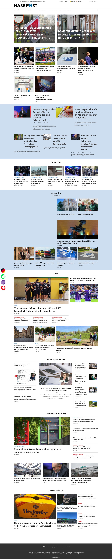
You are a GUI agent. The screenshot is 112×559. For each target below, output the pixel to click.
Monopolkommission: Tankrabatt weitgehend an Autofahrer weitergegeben (33, 141)
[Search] (97, 10)
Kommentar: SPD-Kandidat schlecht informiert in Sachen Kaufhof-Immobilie (80, 366)
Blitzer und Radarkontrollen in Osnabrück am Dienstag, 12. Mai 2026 (87, 497)
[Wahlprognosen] (3, 270)
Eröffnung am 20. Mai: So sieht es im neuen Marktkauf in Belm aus (66, 526)
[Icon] (22, 170)
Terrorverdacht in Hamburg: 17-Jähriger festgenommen (37, 181)
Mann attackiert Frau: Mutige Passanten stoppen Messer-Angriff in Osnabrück (87, 506)
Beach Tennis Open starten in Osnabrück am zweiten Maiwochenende (44, 347)
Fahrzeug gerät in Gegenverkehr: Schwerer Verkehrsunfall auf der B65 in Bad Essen (45, 264)
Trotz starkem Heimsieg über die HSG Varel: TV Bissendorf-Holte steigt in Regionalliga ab (37, 309)
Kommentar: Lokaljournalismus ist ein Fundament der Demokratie (56, 389)
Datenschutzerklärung (55, 552)
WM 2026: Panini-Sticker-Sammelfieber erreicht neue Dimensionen (21, 182)
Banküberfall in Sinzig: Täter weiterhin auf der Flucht (55, 181)
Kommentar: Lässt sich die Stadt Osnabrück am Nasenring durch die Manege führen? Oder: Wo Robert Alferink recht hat (25, 399)
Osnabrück (17, 10)
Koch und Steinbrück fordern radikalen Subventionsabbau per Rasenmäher (84, 421)
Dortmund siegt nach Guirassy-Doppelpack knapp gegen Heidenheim (22, 320)
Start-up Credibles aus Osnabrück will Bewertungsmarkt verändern (44, 98)
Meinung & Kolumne (65, 10)
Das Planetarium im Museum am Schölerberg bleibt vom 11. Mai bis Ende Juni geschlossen (76, 242)
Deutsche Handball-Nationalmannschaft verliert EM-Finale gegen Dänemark (40, 320)
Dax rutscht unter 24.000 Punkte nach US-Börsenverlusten (60, 140)
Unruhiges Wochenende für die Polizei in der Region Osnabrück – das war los (66, 264)
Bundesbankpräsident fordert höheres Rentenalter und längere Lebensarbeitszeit (44, 115)
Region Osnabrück (27, 10)
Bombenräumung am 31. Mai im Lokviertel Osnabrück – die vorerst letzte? (76, 34)
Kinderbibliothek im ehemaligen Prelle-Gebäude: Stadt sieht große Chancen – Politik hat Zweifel (65, 214)
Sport (56, 10)
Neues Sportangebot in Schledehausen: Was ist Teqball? (74, 349)
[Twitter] (95, 1)
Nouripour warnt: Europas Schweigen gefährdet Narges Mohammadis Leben (89, 142)
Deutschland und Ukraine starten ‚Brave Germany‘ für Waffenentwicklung (72, 182)
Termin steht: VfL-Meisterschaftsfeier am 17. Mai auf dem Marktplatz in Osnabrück (23, 348)
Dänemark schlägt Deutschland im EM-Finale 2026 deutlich (60, 320)
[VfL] (3, 282)
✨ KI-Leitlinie (72, 1)
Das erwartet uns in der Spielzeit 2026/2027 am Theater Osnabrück (86, 515)
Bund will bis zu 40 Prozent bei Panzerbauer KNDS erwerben (82, 448)
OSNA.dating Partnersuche (36, 554)
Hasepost (19, 40)
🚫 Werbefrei (78, 1)
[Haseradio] (3, 288)
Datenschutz (66, 1)
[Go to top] (56, 557)
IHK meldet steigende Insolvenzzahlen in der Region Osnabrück (66, 69)
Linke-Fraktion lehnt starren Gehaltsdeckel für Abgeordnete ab (85, 430)
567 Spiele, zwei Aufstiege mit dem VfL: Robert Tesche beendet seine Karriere (83, 279)
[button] (17, 1)
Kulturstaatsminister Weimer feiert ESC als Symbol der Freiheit (85, 439)
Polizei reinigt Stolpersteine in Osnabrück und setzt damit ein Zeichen (24, 69)
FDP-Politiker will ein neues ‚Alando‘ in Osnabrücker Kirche (81, 403)
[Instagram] (97, 1)
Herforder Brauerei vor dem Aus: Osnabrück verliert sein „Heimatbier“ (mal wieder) (35, 524)
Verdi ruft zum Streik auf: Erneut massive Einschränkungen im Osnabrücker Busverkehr (33, 33)
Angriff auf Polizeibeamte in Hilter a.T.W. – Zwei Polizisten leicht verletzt (67, 508)
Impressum (61, 1)
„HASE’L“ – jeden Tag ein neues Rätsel (22, 97)
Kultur (51, 10)
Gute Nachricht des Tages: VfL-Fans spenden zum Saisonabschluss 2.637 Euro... (45, 69)
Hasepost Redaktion (38, 122)
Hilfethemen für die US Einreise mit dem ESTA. (53, 554)
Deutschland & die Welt (40, 10)
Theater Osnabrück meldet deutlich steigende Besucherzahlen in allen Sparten (86, 70)
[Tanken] (3, 276)
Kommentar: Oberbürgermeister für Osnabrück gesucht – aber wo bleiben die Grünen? (80, 378)
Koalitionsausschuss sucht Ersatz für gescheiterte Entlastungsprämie (83, 457)
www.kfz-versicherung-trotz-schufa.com (72, 554)
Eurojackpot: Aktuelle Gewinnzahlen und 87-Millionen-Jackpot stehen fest (85, 113)
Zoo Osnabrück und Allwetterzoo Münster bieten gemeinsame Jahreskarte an (86, 214)
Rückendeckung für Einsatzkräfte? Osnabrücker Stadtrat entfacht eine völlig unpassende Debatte (25, 389)
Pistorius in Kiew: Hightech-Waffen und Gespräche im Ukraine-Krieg (89, 182)
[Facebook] (92, 1)
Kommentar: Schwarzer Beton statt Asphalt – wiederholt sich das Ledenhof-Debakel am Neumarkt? (81, 392)
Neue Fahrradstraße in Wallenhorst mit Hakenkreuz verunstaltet (88, 263)
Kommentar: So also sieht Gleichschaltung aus (22, 365)
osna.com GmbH (40, 552)
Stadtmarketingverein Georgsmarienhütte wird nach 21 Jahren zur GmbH (23, 264)
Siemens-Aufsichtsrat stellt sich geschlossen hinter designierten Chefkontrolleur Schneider (81, 481)
